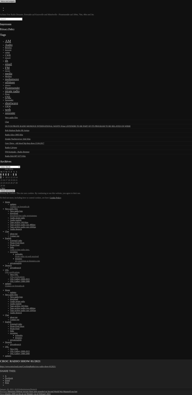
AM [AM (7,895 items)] (8, 41)
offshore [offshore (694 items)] (10, 82)
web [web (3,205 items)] (8, 109)
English (8, 238)
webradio (103, 255)
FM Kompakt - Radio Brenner (17, 152)
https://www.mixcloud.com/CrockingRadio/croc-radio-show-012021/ (28, 366)
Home (7, 202)
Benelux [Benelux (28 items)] (8, 48)
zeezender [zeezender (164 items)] (10, 113)
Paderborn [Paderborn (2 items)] (8, 85)
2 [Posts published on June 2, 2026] (3, 175)
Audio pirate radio (17, 218)
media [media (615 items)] (8, 73)
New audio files (11, 118)
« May (2, 188)
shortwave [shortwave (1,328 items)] (11, 103)
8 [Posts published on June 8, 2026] (0, 177)
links (101, 248)
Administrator (24, 389)
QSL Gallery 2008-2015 (20, 279)
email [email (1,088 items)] (8, 64)
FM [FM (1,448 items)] (7, 67)
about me (14, 234)
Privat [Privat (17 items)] (7, 94)
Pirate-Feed (14, 245)
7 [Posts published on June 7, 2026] (16, 175)
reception (14, 252)
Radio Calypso (11, 147)
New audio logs (16, 211)
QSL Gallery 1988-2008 (20, 281)
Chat (7, 122)
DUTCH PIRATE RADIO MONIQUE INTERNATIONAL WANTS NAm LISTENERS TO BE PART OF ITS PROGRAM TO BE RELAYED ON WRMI (67, 126)
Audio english (15, 220)
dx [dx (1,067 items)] (6, 60)
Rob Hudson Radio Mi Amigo (17, 130)
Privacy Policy (7, 29)
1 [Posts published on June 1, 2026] (0, 175)
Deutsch (8, 265)
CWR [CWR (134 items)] (8, 55)
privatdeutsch (15, 268)
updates (101, 205)
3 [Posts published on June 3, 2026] (5, 175)
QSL (98, 271)
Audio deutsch (16, 229)
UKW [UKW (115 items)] (8, 106)
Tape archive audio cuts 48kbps (22, 225)
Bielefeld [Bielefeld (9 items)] (8, 50)
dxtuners (103, 260)
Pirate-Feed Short (17, 243)
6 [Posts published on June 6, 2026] (13, 175)
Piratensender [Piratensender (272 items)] (12, 87)
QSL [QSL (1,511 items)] (8, 97)
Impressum (5, 24)
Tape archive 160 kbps (19, 222)
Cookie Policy (55, 198)
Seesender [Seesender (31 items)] (9, 100)
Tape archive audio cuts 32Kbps (23, 227)
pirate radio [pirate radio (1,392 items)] (12, 91)
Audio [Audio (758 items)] (8, 44)
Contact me (14, 236)
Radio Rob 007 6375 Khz (15, 156)
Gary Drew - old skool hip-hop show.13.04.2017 (24, 143)
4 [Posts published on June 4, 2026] (8, 175)
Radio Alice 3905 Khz (14, 135)
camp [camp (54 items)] (7, 52)
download (101, 214)
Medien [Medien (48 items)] (8, 76)
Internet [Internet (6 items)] (7, 71)
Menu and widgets (8, 1)
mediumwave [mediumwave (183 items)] (12, 79)
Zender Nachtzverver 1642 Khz (17, 139)
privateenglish (16, 263)
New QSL (101, 275)
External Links (16, 240)
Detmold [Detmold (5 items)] (7, 58)
